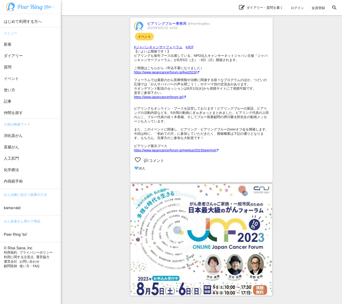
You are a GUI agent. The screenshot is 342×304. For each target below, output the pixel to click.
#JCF (190, 47)
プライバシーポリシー (36, 252)
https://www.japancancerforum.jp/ (160, 97)
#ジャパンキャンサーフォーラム (158, 47)
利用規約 (10, 252)
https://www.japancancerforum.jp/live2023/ (166, 72)
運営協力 (42, 257)
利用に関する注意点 (19, 257)
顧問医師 (10, 266)
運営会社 (10, 261)
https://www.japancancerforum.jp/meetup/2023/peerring (176, 150)
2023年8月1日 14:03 (162, 28)
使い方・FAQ (29, 266)
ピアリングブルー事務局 (178, 23)
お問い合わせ (29, 261)
